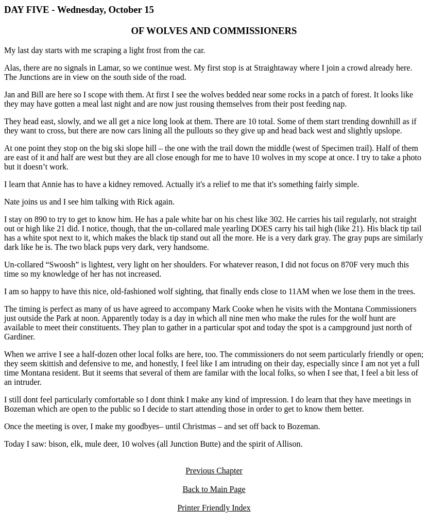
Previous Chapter (214, 470)
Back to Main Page (213, 489)
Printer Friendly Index (213, 507)
